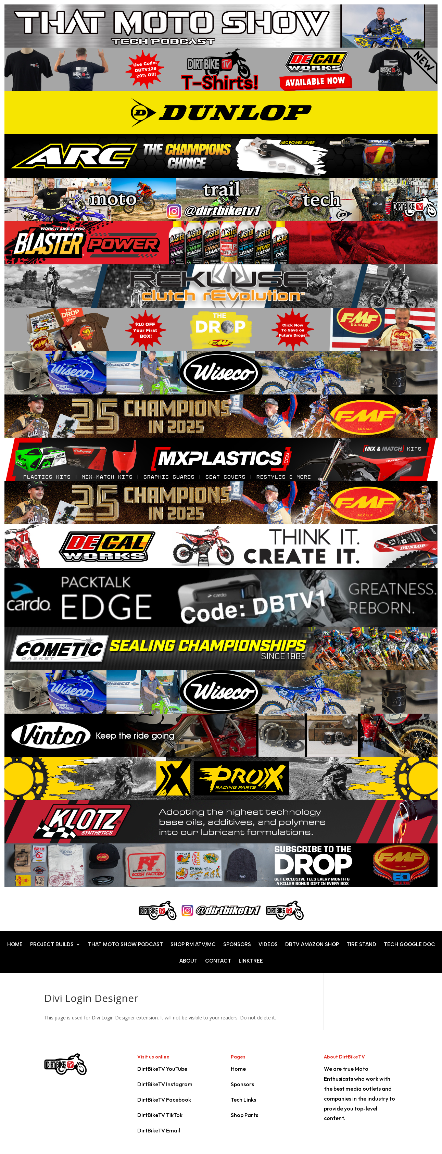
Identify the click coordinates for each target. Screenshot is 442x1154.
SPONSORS (237, 945)
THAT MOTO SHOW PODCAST (125, 945)
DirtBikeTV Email (158, 1130)
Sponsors (242, 1084)
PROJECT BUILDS (52, 945)
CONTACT (218, 961)
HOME (15, 945)
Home (238, 1068)
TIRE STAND (361, 945)
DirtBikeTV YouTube (162, 1068)
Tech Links (243, 1099)
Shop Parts (244, 1115)
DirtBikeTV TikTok (159, 1115)
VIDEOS (268, 945)
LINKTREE (251, 961)
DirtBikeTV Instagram (164, 1084)
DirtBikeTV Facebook (164, 1099)
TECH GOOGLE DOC (409, 945)
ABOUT (188, 961)
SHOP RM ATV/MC (193, 945)
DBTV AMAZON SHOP (312, 945)
